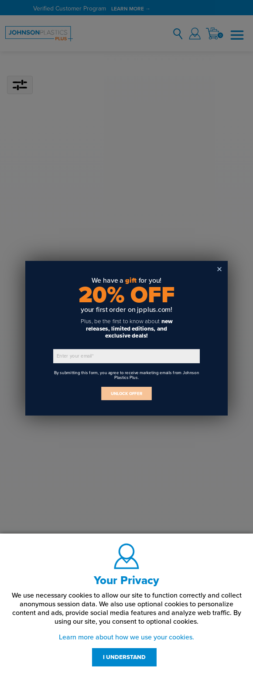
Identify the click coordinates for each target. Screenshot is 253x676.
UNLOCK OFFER (126, 393)
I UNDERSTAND (124, 657)
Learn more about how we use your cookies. (126, 637)
